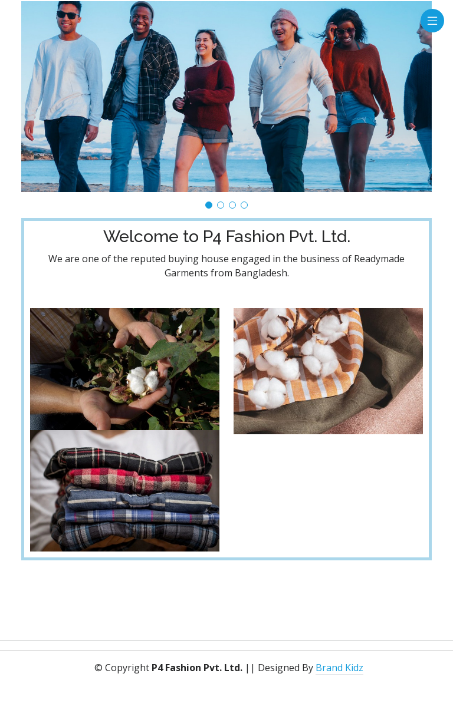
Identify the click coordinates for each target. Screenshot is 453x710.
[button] (208, 205)
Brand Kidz (339, 667)
